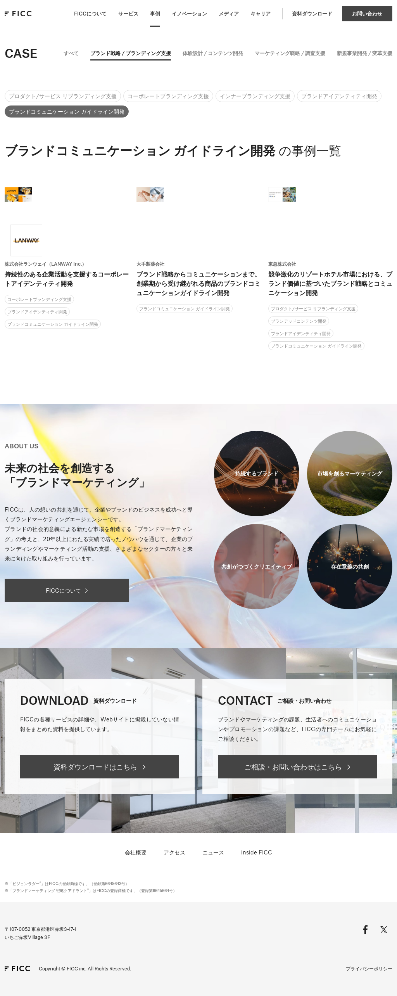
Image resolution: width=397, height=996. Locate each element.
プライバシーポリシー (369, 968)
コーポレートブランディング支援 (168, 95)
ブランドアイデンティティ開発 (339, 95)
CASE (21, 52)
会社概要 (136, 852)
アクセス (174, 852)
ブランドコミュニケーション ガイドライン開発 (66, 111)
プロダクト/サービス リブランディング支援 (63, 95)
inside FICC (256, 852)
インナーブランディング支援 (255, 95)
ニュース (213, 852)
